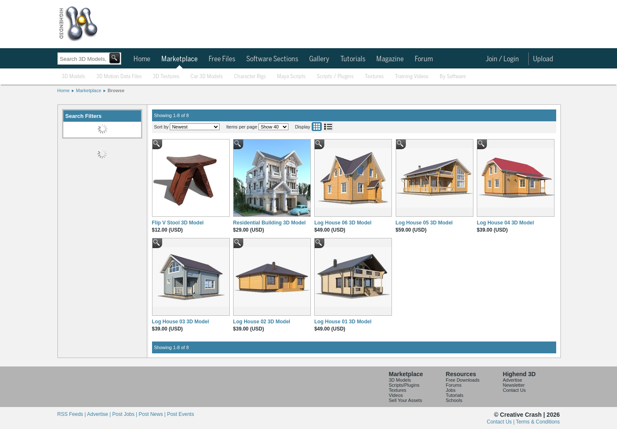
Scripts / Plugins (335, 76)
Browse (116, 90)
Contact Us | (501, 422)
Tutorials (352, 59)
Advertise (512, 380)
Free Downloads (463, 380)
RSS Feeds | (72, 414)
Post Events (180, 414)
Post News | (153, 414)
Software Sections (272, 59)
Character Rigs (250, 76)
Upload (543, 59)
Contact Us (514, 390)
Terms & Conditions (538, 422)
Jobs (451, 390)
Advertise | (99, 414)
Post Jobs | (125, 414)
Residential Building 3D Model (269, 223)
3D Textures (166, 76)
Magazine (390, 59)
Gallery (319, 59)
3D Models (73, 76)
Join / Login (502, 59)
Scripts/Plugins (404, 385)
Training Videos (412, 76)
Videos (396, 395)
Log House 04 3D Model (505, 223)
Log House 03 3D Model (180, 322)
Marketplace (179, 59)
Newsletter (514, 385)
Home (141, 59)
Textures (374, 76)
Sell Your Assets (405, 400)
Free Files (222, 59)
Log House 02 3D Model (261, 322)
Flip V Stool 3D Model (178, 223)
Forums (454, 385)
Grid (317, 126)
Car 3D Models (206, 76)
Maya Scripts (291, 76)
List (328, 126)
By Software (453, 76)
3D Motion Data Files (119, 76)
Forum (424, 59)
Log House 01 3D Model (342, 322)
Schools (454, 400)
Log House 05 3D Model (424, 223)
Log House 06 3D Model (342, 223)
